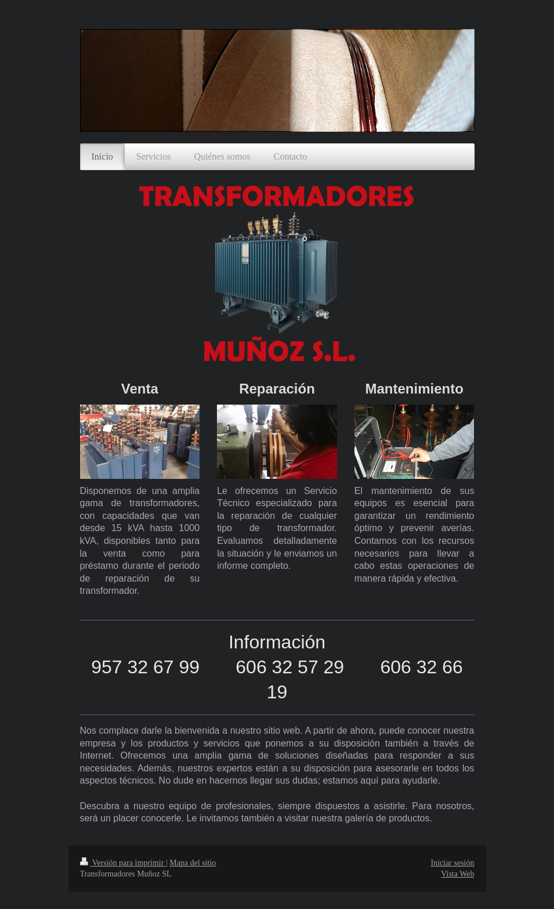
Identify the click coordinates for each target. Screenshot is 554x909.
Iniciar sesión (452, 862)
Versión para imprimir (123, 862)
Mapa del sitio (192, 862)
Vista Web (457, 874)
